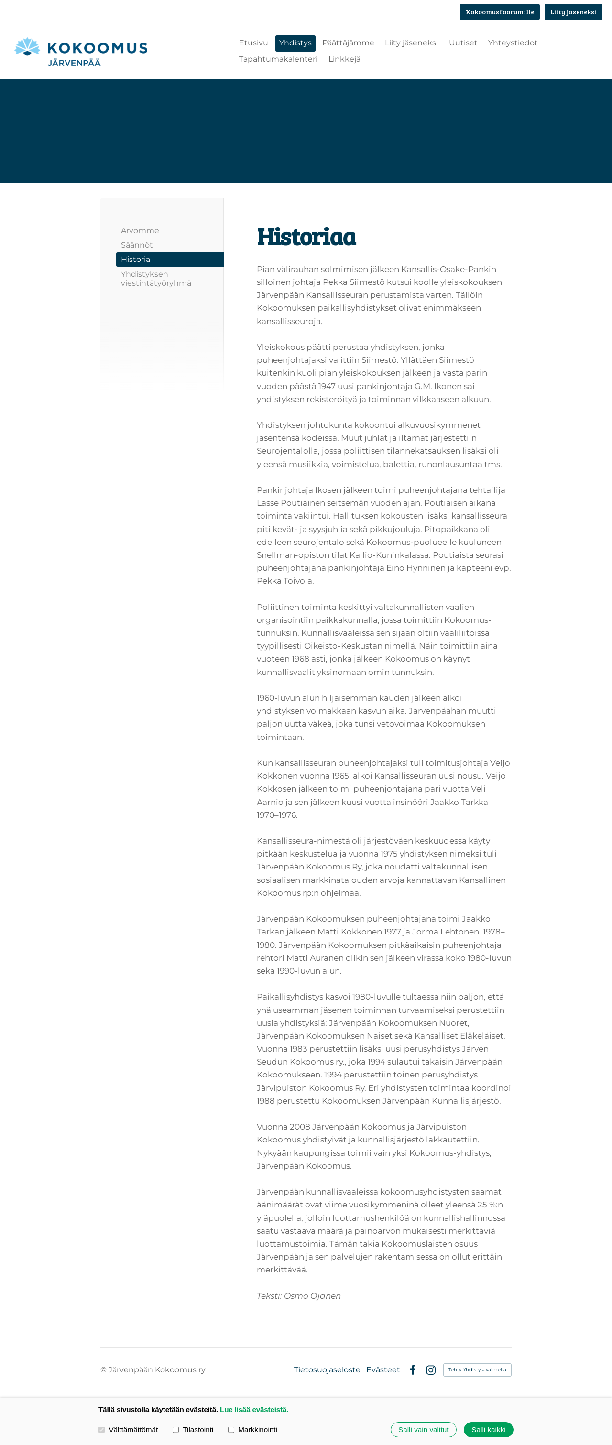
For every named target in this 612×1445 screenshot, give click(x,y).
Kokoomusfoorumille (500, 11)
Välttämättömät (128, 1429)
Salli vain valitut (423, 1429)
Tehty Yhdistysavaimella (477, 1370)
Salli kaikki (488, 1429)
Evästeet (383, 1370)
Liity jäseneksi (573, 11)
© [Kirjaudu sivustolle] (104, 1370)
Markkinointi (252, 1429)
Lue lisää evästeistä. (254, 1409)
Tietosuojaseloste (327, 1370)
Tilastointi (193, 1429)
